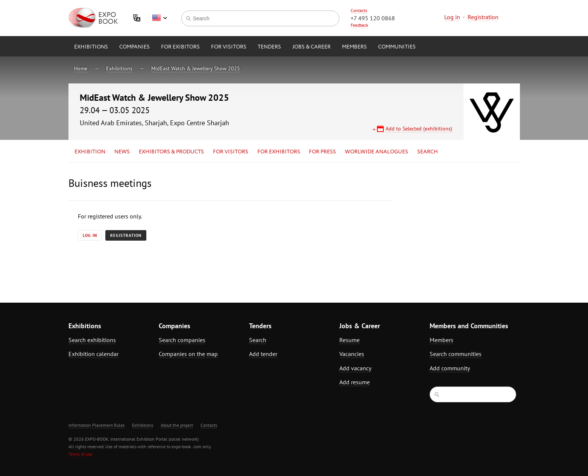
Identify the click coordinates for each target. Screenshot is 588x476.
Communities (397, 47)
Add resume (354, 382)
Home (80, 68)
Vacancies (351, 354)
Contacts (359, 10)
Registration (483, 17)
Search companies (182, 340)
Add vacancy (355, 368)
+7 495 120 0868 (373, 18)
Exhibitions (91, 47)
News (122, 152)
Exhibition (89, 152)
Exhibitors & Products (171, 152)
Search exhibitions (92, 340)
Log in (452, 17)
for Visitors (228, 47)
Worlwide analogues (376, 152)
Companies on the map (188, 354)
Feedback (359, 25)
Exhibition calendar (93, 354)
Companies (134, 47)
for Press (322, 152)
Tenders (269, 47)
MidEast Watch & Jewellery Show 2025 (195, 68)
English (159, 18)
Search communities (456, 354)
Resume (349, 340)
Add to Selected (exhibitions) (419, 128)
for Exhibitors (278, 152)
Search (427, 152)
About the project (177, 425)
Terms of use (80, 454)
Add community (450, 368)
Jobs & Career (311, 47)
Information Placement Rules (96, 425)
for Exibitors (180, 47)
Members (354, 47)
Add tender (263, 354)
